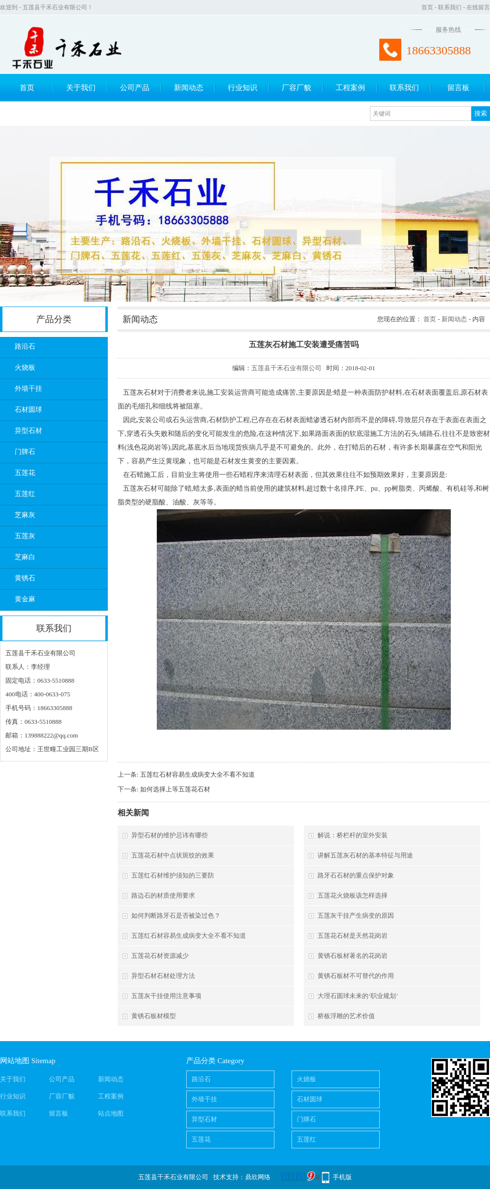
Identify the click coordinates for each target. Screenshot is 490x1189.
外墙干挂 (28, 388)
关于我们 (81, 88)
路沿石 (25, 346)
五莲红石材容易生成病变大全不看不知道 (197, 774)
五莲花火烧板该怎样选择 (353, 895)
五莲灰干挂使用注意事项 (166, 995)
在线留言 (478, 7)
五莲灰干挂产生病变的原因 (356, 915)
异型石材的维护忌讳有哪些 (169, 835)
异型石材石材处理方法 (163, 975)
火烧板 (25, 367)
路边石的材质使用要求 (163, 895)
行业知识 (242, 88)
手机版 (342, 1177)
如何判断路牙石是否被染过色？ (175, 915)
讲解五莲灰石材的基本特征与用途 (365, 855)
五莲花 (25, 472)
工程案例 (350, 88)
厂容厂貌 (296, 88)
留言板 (458, 88)
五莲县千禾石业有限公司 (286, 368)
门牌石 (25, 451)
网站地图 (14, 1061)
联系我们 (450, 7)
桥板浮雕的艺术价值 (346, 1016)
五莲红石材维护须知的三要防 (172, 875)
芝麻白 (25, 557)
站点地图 (110, 1113)
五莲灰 (25, 536)
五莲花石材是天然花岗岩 (353, 935)
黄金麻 (25, 599)
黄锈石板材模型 (153, 1016)
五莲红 (25, 494)
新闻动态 (188, 88)
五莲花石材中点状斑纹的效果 (172, 855)
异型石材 (28, 430)
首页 (427, 7)
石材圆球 (28, 409)
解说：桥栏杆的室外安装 (353, 835)
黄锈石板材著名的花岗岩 (353, 955)
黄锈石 (25, 578)
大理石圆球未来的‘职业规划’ (358, 995)
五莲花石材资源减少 (160, 955)
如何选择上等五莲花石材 (175, 789)
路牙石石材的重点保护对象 (356, 875)
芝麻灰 (25, 515)
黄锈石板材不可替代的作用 (356, 975)
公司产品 (134, 88)
